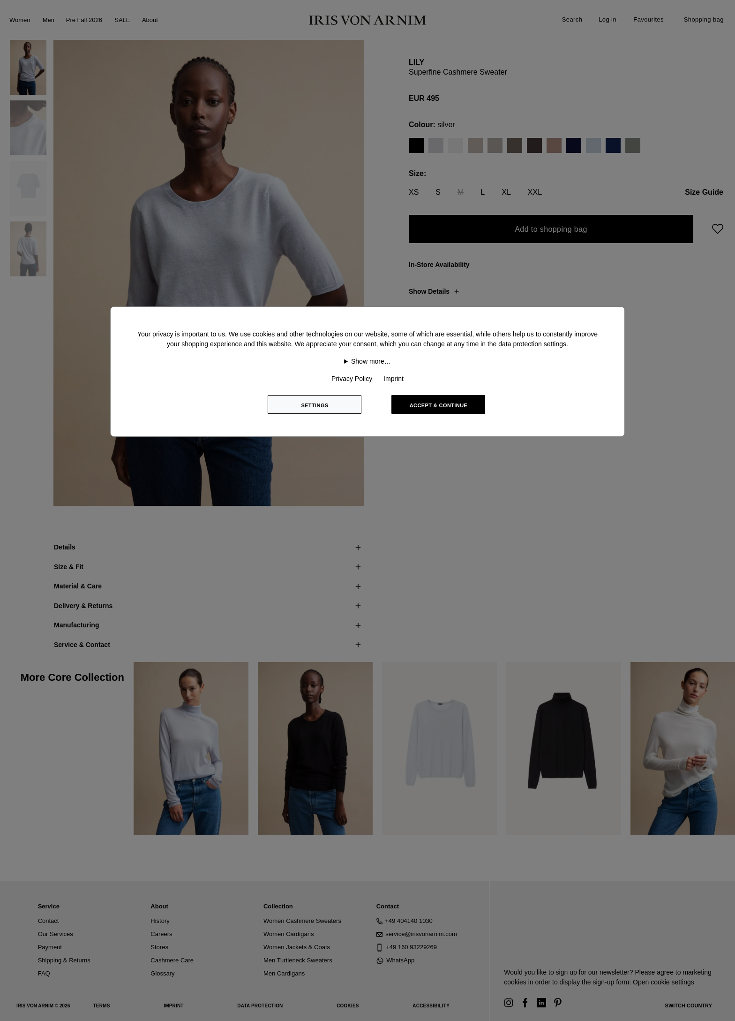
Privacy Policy (351, 378)
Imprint (393, 378)
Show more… (371, 361)
